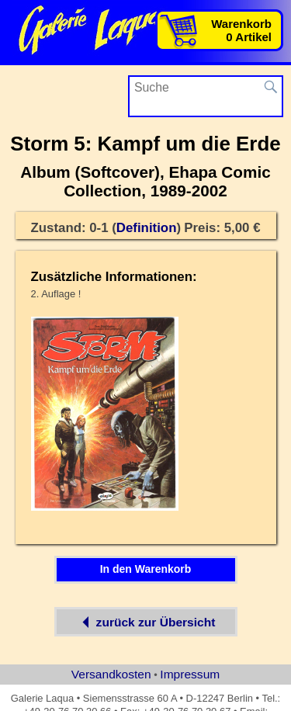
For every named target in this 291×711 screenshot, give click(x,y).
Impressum (190, 674)
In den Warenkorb (146, 569)
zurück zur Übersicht (146, 622)
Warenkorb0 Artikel (241, 30)
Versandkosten (111, 674)
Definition (146, 227)
